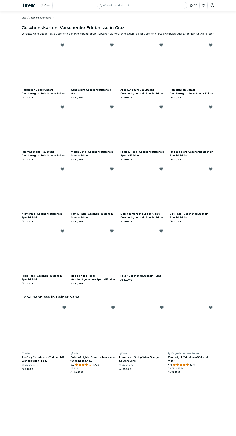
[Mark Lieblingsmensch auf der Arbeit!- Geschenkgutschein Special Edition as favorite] (161, 170)
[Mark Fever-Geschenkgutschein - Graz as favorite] (161, 232)
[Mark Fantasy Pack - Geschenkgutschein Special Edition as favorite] (161, 108)
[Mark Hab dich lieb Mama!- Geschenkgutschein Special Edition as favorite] (211, 46)
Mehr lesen (207, 34)
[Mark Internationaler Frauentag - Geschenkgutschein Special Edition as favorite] (62, 108)
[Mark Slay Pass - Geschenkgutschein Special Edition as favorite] (211, 170)
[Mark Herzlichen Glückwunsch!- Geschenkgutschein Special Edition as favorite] (62, 46)
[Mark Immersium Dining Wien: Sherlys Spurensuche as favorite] (162, 308)
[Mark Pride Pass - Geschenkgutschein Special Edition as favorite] (62, 232)
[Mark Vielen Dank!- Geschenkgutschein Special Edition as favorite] (112, 108)
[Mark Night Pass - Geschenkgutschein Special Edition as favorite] (62, 170)
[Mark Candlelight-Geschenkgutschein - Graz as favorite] (112, 46)
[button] (41, 18)
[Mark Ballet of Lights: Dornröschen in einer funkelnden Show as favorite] (113, 308)
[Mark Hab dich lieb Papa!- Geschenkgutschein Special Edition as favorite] (112, 232)
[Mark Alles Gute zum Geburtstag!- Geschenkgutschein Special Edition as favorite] (161, 46)
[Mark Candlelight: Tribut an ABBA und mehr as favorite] (211, 308)
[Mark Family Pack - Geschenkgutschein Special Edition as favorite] (112, 170)
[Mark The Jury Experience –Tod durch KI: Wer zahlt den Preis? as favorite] (64, 308)
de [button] (193, 5)
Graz (24, 18)
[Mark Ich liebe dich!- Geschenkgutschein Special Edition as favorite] (211, 108)
